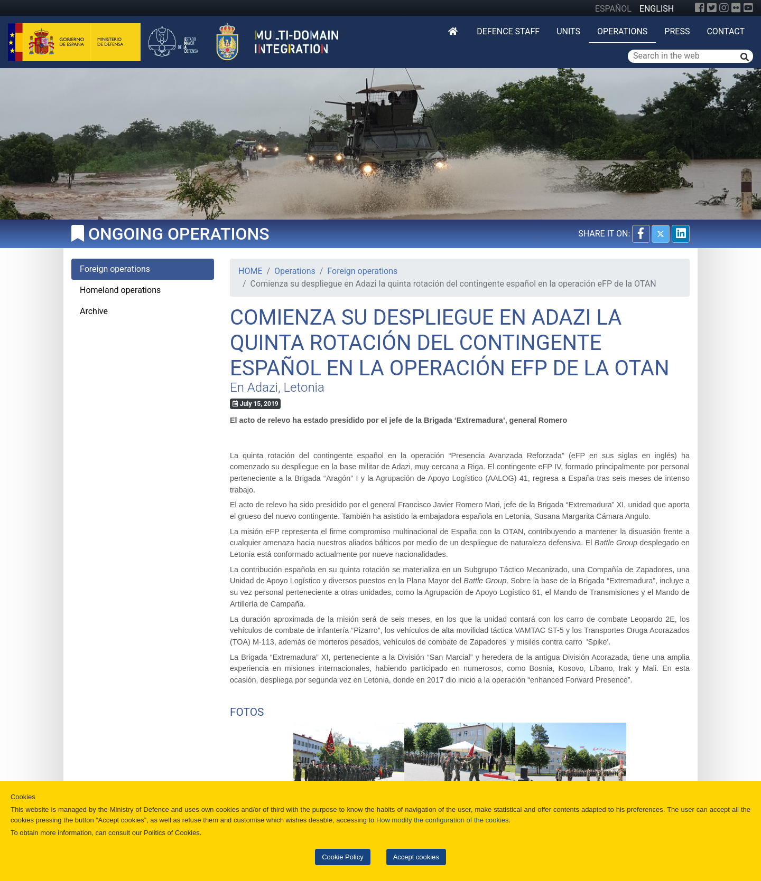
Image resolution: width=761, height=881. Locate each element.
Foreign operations (362, 271)
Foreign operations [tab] (115, 269)
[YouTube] (748, 8)
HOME (250, 271)
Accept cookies (416, 857)
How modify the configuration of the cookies (442, 820)
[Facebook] (699, 8)
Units (568, 31)
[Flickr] (736, 8)
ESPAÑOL (613, 9)
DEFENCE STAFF (508, 31)
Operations (622, 31)
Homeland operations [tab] (120, 290)
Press (677, 31)
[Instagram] (724, 8)
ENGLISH (656, 9)
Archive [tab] (94, 311)
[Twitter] (712, 8)
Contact (726, 31)
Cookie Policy (342, 857)
